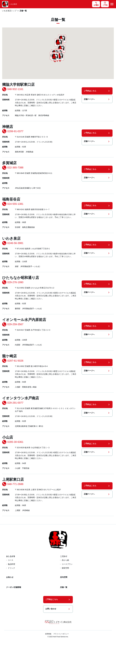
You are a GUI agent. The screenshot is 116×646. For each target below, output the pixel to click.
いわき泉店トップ (9, 11)
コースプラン (67, 564)
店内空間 (63, 577)
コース (10, 560)
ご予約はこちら (97, 90)
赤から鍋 (65, 560)
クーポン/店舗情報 (13, 587)
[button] (55, 57)
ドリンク (11, 568)
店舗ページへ (97, 99)
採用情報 (48, 634)
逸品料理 (11, 564)
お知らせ (9, 577)
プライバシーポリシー (61, 634)
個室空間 (65, 568)
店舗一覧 (63, 587)
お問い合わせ (58, 609)
